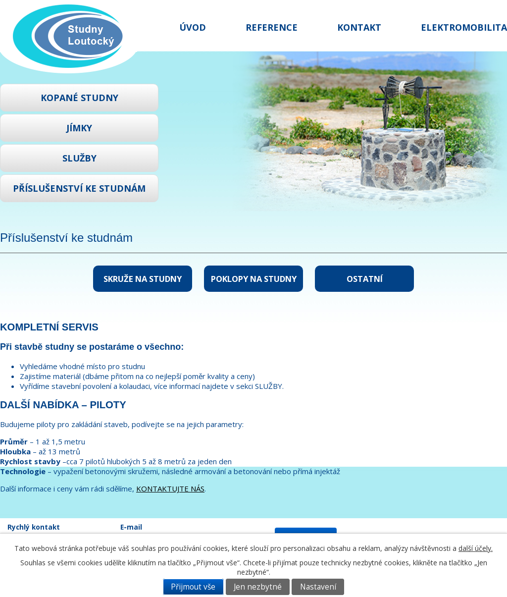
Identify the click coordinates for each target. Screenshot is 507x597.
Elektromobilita (464, 27)
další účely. (475, 548)
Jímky (79, 128)
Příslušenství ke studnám (79, 188)
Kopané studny (79, 98)
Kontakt (359, 27)
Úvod (192, 27)
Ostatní (365, 278)
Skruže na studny (142, 278)
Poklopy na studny (254, 278)
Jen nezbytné (258, 587)
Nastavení (318, 587)
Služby (79, 158)
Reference (272, 27)
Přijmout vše (193, 587)
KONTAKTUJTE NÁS (170, 488)
